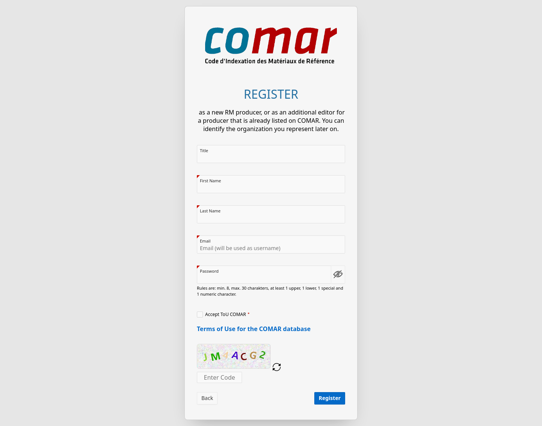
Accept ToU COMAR (225, 314)
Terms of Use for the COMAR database (254, 329)
